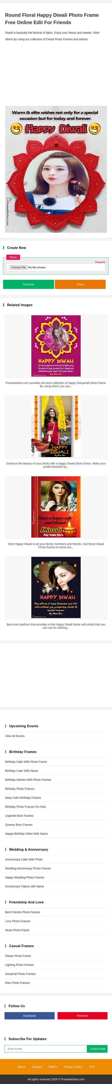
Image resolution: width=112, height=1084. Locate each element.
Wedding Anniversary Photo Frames (28, 868)
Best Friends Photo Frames (22, 912)
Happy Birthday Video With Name (26, 833)
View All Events (15, 736)
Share (80, 284)
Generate (28, 284)
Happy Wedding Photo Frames (24, 877)
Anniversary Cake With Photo (24, 859)
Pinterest (82, 1015)
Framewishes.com (73, 1079)
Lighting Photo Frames (19, 965)
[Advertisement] (56, 74)
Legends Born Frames (19, 815)
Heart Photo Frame (17, 930)
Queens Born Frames (19, 824)
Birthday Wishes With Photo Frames (28, 779)
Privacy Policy (73, 1066)
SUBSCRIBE (98, 1048)
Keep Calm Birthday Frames (23, 797)
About (21, 1066)
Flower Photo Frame (18, 956)
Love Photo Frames (17, 921)
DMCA (53, 1066)
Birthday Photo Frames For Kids (25, 806)
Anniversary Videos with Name (24, 886)
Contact (37, 1066)
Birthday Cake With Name (21, 770)
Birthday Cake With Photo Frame (26, 761)
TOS (92, 1066)
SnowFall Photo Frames (20, 973)
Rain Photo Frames (17, 982)
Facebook (29, 1015)
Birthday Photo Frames (19, 788)
